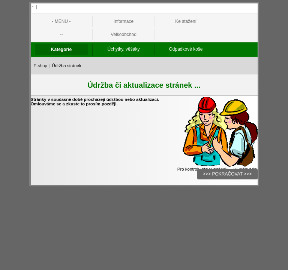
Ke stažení (185, 21)
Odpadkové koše (185, 49)
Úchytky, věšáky (124, 49)
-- (61, 34)
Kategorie (61, 49)
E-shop (41, 65)
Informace (124, 21)
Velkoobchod (123, 34)
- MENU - (61, 21)
